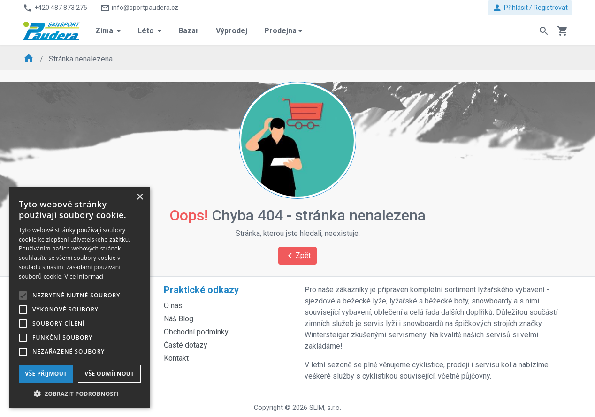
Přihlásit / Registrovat (530, 8)
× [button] (139, 197)
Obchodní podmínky (196, 331)
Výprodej (231, 30)
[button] (80, 393)
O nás (173, 305)
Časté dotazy (185, 345)
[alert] (79, 297)
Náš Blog (178, 318)
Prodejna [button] (280, 30)
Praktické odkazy (201, 290)
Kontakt (176, 358)
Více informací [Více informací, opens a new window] (84, 277)
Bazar (188, 30)
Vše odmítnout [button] (109, 374)
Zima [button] (105, 30)
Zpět (297, 255)
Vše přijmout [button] (46, 374)
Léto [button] (146, 30)
